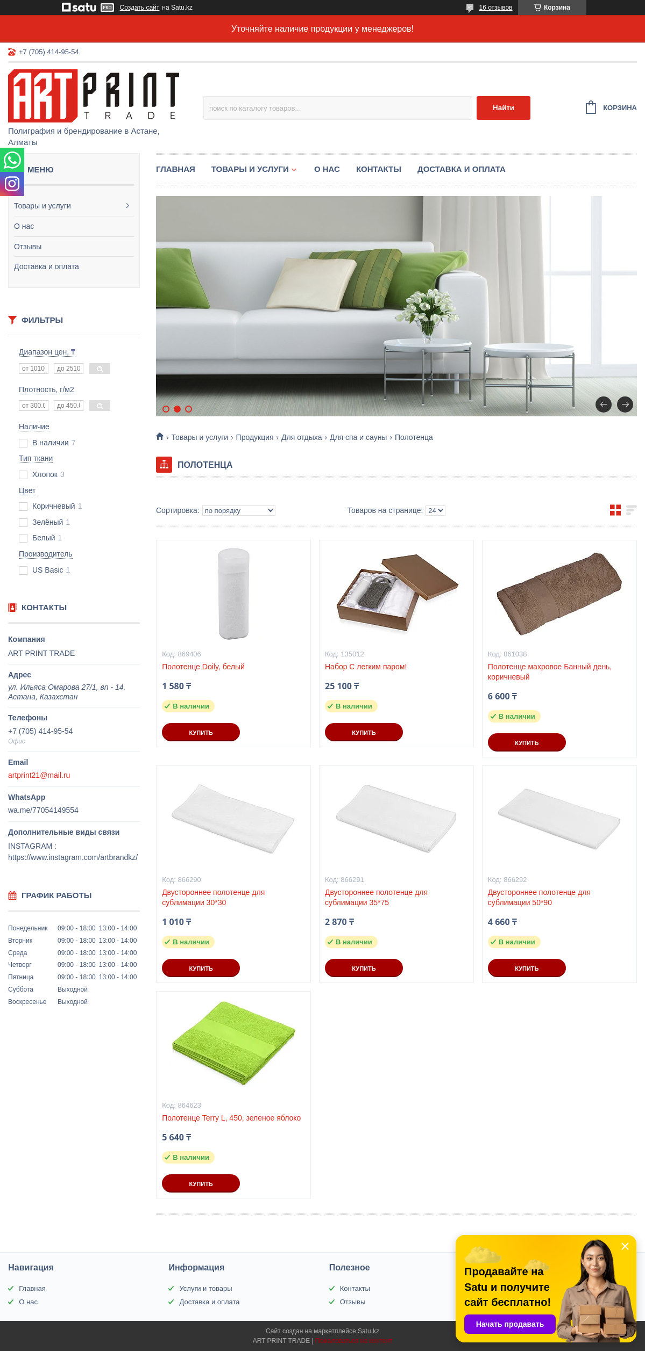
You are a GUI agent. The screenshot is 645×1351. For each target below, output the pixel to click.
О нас (24, 226)
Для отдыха (301, 437)
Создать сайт (140, 7)
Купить (200, 732)
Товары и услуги (42, 205)
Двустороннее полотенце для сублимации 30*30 (213, 897)
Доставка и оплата (46, 266)
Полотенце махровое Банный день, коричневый (550, 671)
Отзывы (27, 246)
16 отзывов (495, 7)
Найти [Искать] (503, 108)
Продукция (255, 437)
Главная (175, 169)
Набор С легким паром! (366, 666)
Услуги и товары (205, 1288)
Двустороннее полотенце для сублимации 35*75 (376, 897)
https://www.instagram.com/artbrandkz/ (73, 857)
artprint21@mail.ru (39, 775)
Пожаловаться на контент (353, 1341)
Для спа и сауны (358, 437)
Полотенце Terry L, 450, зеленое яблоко (231, 1118)
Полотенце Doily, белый (203, 666)
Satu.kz (368, 1331)
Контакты (378, 169)
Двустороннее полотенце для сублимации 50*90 (539, 897)
